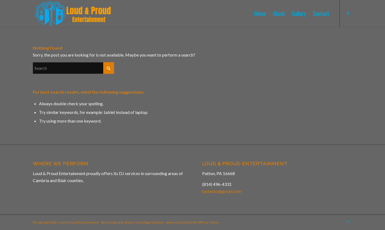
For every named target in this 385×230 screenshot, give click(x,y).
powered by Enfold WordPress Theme (192, 222)
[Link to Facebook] (348, 13)
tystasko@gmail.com (221, 191)
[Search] (73, 68)
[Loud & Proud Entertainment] (72, 13)
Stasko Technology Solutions (144, 222)
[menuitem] (260, 13)
